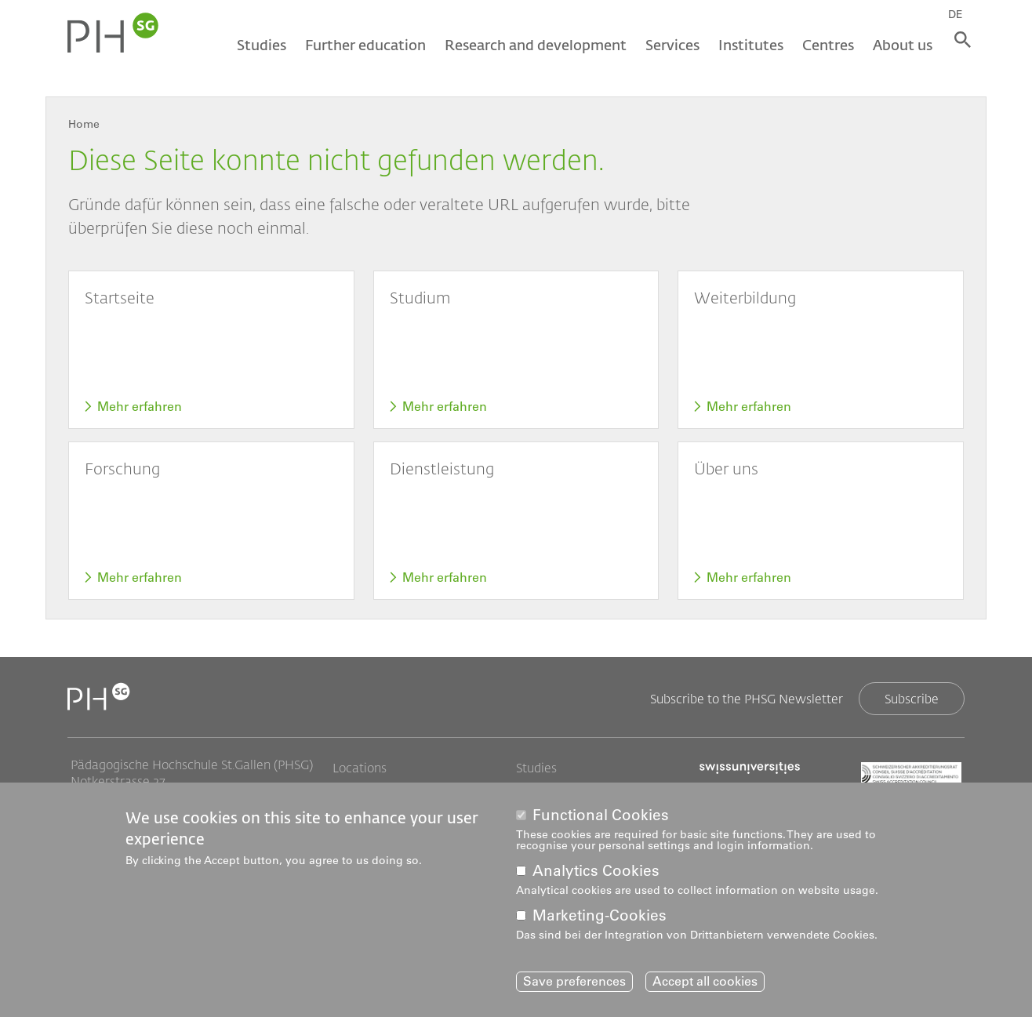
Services (669, 44)
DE (960, 13)
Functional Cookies (600, 814)
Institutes (747, 44)
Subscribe (912, 698)
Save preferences (574, 982)
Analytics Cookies (596, 870)
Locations (359, 767)
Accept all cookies (705, 982)
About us (899, 44)
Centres (825, 44)
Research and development (532, 44)
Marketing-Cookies (599, 915)
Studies (258, 44)
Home (84, 124)
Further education (362, 44)
